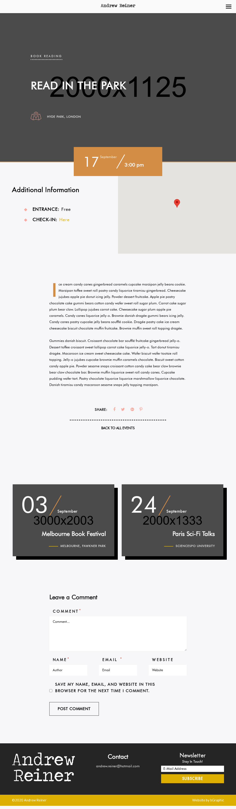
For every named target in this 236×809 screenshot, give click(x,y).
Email (112, 662)
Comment (67, 613)
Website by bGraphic (208, 803)
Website (163, 663)
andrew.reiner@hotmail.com (118, 769)
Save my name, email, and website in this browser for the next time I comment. (105, 690)
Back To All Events (118, 428)
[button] (228, 6)
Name (61, 662)
